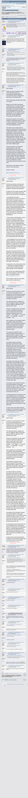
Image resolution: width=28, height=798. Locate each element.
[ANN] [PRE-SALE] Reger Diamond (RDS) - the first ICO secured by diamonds (11, 676)
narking (3, 545)
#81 (25, 21)
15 (14, 16)
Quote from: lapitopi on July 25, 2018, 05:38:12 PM (13, 645)
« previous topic (20, 15)
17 (16, 16)
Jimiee (3, 588)
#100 (25, 666)
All (2, 17)
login (10, 5)
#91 (25, 580)
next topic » (25, 675)
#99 (25, 653)
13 (12, 16)
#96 (25, 622)
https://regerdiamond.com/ (12, 172)
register (13, 5)
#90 (25, 555)
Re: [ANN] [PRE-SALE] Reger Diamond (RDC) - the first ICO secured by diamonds (16, 21)
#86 (25, 178)
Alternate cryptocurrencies (11, 12)
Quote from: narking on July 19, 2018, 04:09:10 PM (13, 557)
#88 (25, 415)
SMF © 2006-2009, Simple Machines (19, 684)
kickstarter (4, 35)
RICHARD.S (4, 665)
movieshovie (4, 613)
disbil (3, 20)
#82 (25, 36)
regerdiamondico (5, 48)
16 (15, 16)
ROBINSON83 (4, 579)
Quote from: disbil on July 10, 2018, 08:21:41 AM (13, 51)
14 (13, 16)
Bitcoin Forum (4, 12)
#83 (25, 49)
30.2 (5, 8)
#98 (25, 643)
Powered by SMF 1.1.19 (10, 684)
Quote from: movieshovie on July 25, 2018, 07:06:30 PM (14, 655)
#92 (25, 589)
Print (25, 17)
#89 (25, 546)
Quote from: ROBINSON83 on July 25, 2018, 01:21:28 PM (14, 624)
